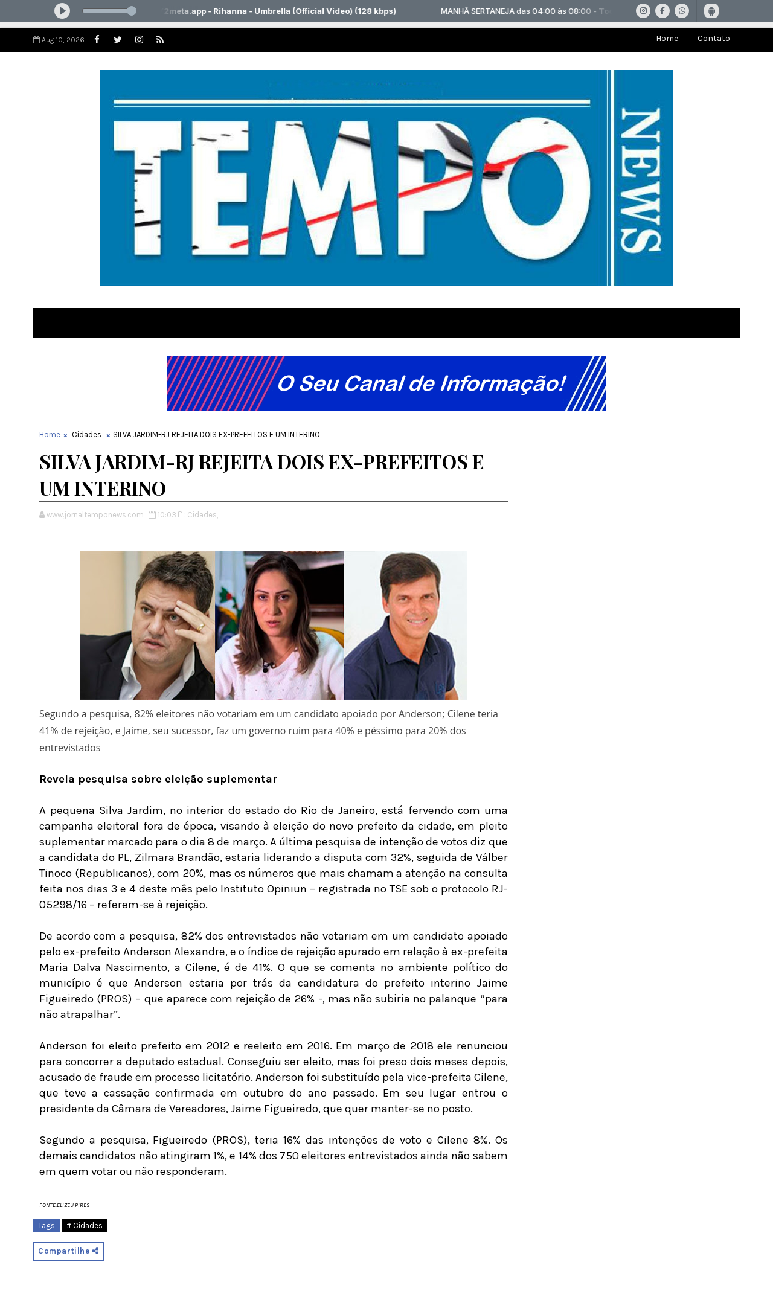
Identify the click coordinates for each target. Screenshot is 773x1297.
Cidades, (202, 514)
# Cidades (84, 1225)
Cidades (86, 434)
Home (667, 38)
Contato (714, 38)
